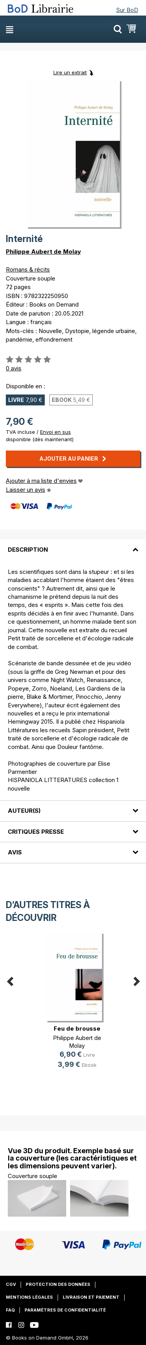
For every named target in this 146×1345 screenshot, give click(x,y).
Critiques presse (36, 831)
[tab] (73, 545)
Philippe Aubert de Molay (43, 251)
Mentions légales (29, 1297)
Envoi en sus (55, 432)
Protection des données (58, 1284)
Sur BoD (127, 10)
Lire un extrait (70, 72)
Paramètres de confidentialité (65, 1310)
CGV (11, 1284)
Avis (15, 852)
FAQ (10, 1310)
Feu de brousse (77, 1028)
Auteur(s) (24, 810)
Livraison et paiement (91, 1297)
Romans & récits (28, 269)
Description (28, 549)
